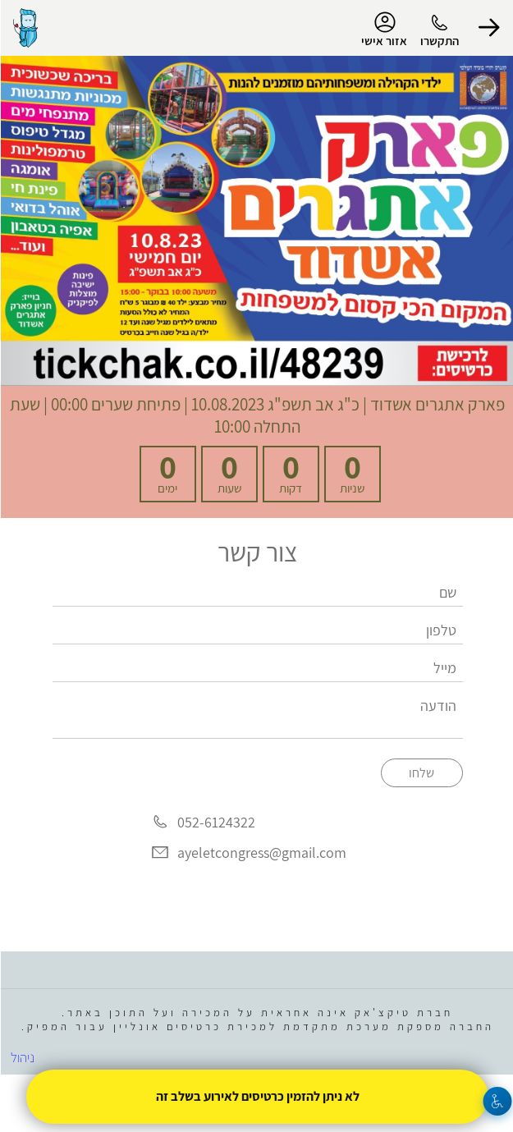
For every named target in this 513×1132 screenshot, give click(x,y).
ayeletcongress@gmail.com (261, 852)
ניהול (22, 1057)
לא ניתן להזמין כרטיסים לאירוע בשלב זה (257, 1096)
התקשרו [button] (438, 40)
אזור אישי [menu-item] (383, 29)
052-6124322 (215, 822)
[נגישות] (497, 1101)
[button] (488, 28)
